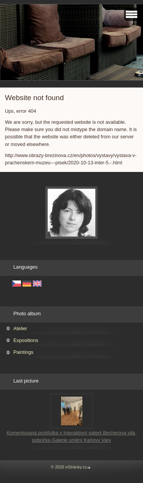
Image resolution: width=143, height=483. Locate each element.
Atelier (20, 328)
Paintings (23, 352)
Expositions (25, 340)
